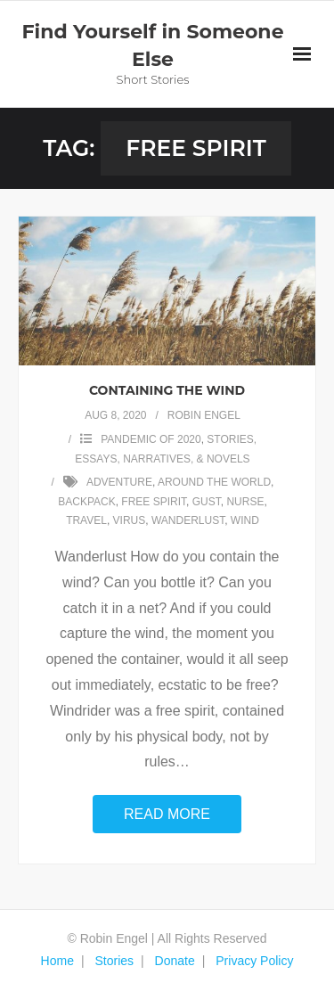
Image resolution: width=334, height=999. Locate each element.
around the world (214, 482)
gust (206, 501)
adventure (119, 482)
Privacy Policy (254, 961)
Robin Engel (203, 415)
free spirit (153, 501)
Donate (175, 961)
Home (57, 961)
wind (245, 520)
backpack (86, 501)
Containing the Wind (167, 390)
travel (86, 520)
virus (129, 520)
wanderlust (187, 520)
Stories (114, 961)
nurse (245, 501)
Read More (167, 814)
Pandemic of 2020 (150, 439)
